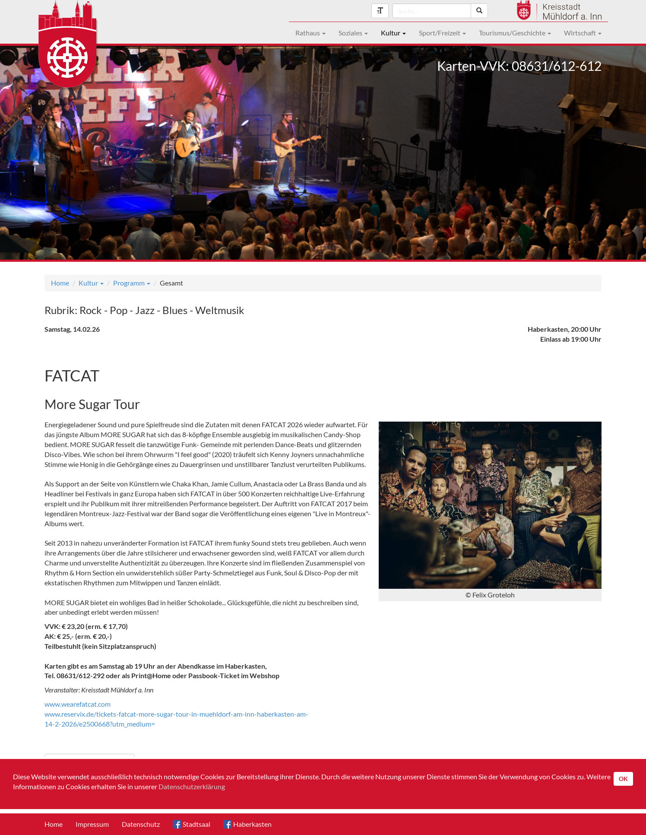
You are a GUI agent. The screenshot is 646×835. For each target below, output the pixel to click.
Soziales (353, 33)
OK (623, 778)
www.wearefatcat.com (77, 704)
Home (60, 283)
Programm (131, 283)
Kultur (393, 33)
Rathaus (310, 33)
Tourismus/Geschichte (515, 33)
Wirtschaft (583, 33)
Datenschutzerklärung (191, 786)
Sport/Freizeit (442, 33)
